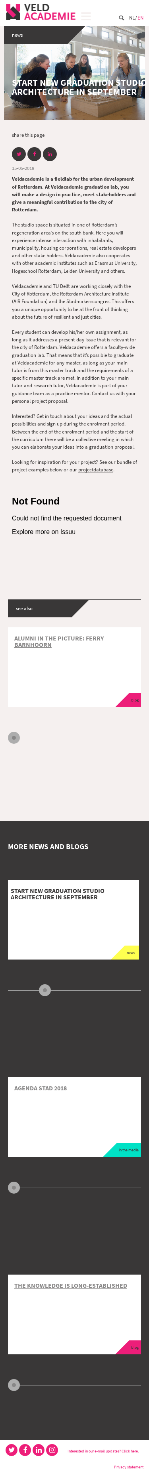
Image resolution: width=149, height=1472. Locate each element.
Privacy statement (128, 1467)
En (140, 17)
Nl (132, 17)
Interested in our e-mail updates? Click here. (103, 1451)
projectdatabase (95, 469)
